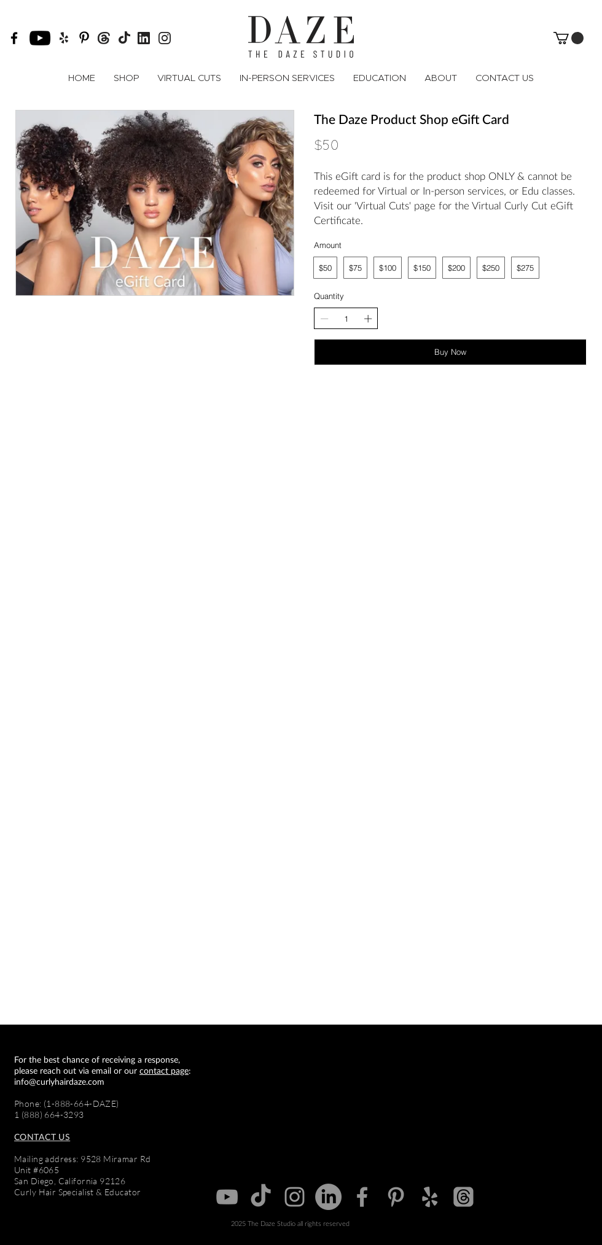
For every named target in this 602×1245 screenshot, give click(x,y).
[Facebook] (14, 38)
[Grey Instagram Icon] (294, 1197)
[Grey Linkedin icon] (328, 1197)
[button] (568, 38)
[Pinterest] (84, 37)
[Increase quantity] (368, 318)
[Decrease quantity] (324, 318)
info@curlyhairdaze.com (59, 1081)
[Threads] (463, 1197)
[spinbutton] (346, 318)
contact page (164, 1070)
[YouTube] (40, 38)
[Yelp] (429, 1197)
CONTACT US (42, 1136)
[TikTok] (261, 1197)
